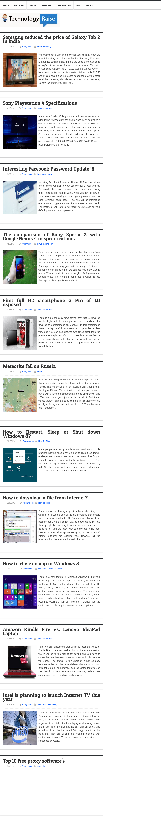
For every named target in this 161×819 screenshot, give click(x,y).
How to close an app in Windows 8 (41, 563)
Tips (78, 5)
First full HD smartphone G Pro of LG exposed (51, 302)
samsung (47, 46)
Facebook (19, 5)
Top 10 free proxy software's (34, 761)
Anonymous (26, 46)
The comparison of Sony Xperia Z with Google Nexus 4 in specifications (51, 236)
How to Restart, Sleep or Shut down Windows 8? (51, 434)
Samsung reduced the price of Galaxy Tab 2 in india (51, 39)
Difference (47, 5)
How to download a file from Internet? (45, 498)
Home (6, 5)
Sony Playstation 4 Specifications (40, 103)
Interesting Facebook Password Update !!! (48, 169)
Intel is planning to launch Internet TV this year (51, 697)
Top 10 (32, 5)
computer (42, 569)
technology (48, 108)
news (39, 46)
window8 (58, 569)
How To (41, 441)
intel (39, 704)
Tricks (89, 5)
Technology (64, 5)
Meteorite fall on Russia (29, 366)
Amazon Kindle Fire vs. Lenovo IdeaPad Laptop (51, 631)
